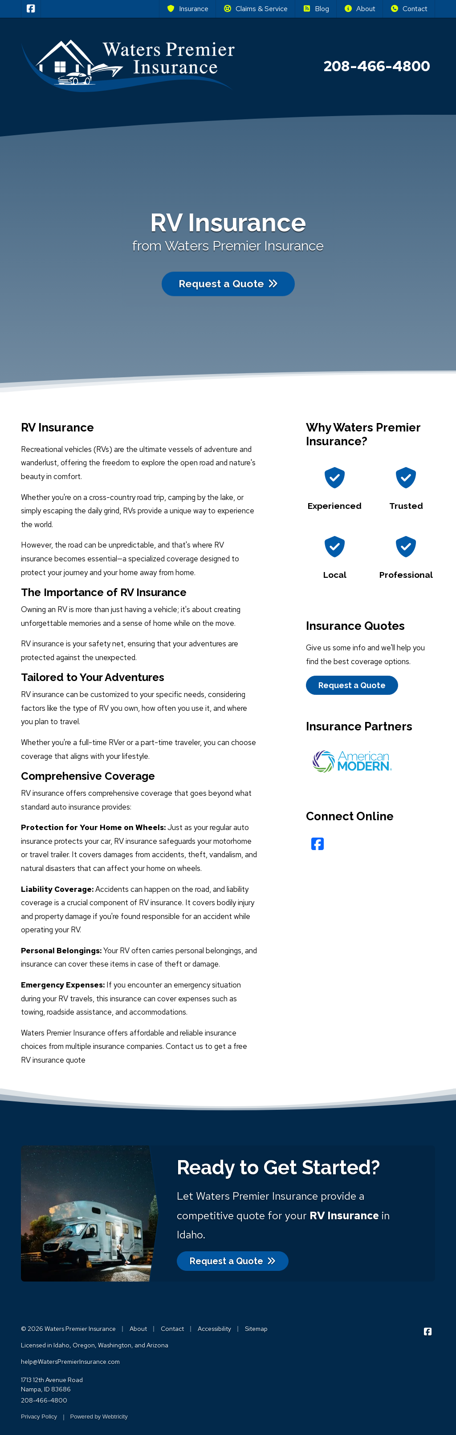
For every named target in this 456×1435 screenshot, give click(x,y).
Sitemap (256, 1329)
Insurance (187, 8)
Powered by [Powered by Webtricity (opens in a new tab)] (99, 1416)
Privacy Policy (39, 1416)
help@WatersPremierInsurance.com (70, 1362)
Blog (315, 8)
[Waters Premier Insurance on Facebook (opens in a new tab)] (31, 9)
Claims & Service (255, 8)
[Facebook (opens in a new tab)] (317, 844)
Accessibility (214, 1329)
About (359, 8)
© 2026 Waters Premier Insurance (68, 1329)
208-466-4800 (44, 1400)
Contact (409, 8)
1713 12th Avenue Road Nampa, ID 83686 (52, 1384)
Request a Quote (228, 276)
